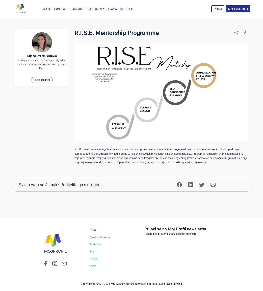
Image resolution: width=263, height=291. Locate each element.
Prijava (218, 8)
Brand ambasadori (100, 237)
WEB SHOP (126, 9)
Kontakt (93, 258)
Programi (76, 9)
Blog (89, 9)
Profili (47, 9)
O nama (112, 9)
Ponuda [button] (59, 9)
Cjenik (99, 9)
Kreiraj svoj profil (238, 8)
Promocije (95, 244)
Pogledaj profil (41, 79)
